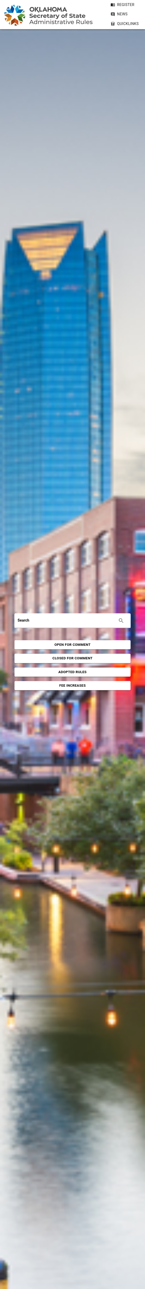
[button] (119, 14)
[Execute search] (121, 620)
